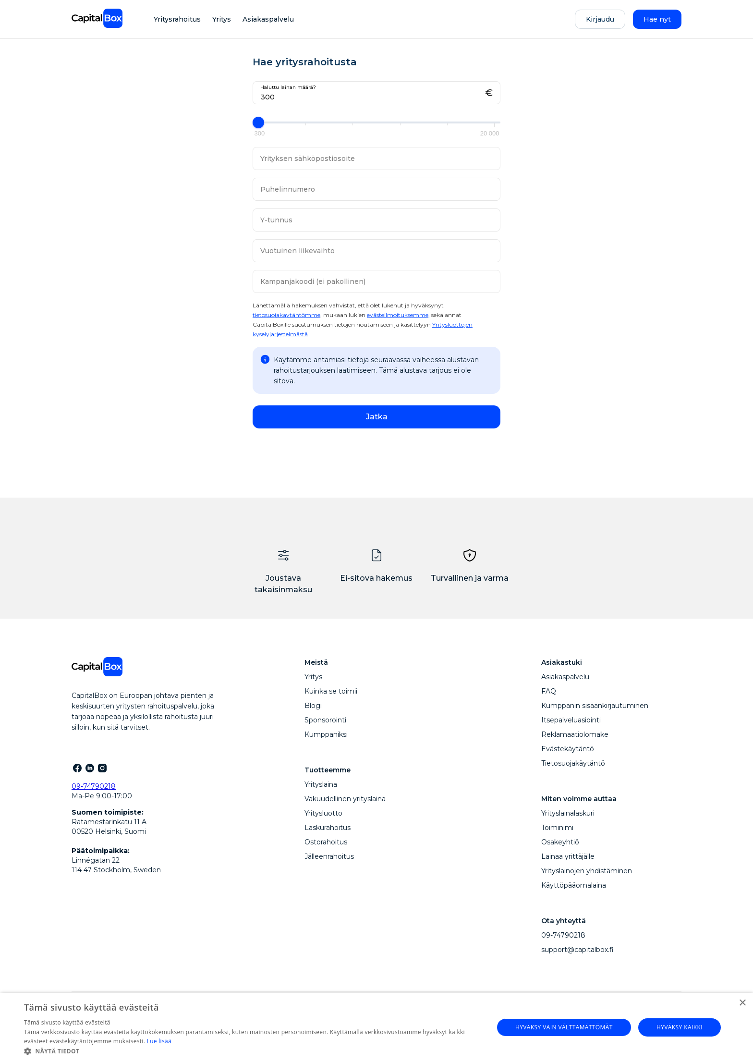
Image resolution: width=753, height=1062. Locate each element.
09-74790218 (94, 786)
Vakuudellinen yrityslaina (345, 798)
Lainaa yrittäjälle (568, 856)
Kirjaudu (600, 19)
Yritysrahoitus (177, 19)
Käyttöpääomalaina (573, 885)
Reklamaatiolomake (574, 734)
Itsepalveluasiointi (571, 720)
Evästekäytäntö (567, 749)
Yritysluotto (323, 813)
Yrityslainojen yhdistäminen (586, 871)
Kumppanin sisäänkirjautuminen (594, 705)
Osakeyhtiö (560, 842)
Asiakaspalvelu (268, 19)
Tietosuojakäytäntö (573, 763)
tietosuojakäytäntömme (286, 314)
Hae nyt (657, 19)
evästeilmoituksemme (397, 314)
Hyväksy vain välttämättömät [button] (564, 1027)
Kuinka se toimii (330, 691)
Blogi (313, 705)
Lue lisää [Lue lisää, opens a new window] (159, 1041)
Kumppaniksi (326, 734)
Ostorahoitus (325, 842)
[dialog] (376, 1027)
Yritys (221, 19)
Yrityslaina (320, 784)
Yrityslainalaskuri (568, 813)
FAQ (548, 691)
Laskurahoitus (327, 827)
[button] (251, 1050)
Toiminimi (557, 827)
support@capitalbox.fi (577, 949)
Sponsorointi (325, 720)
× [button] (742, 1003)
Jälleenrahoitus (329, 856)
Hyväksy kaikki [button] (679, 1027)
